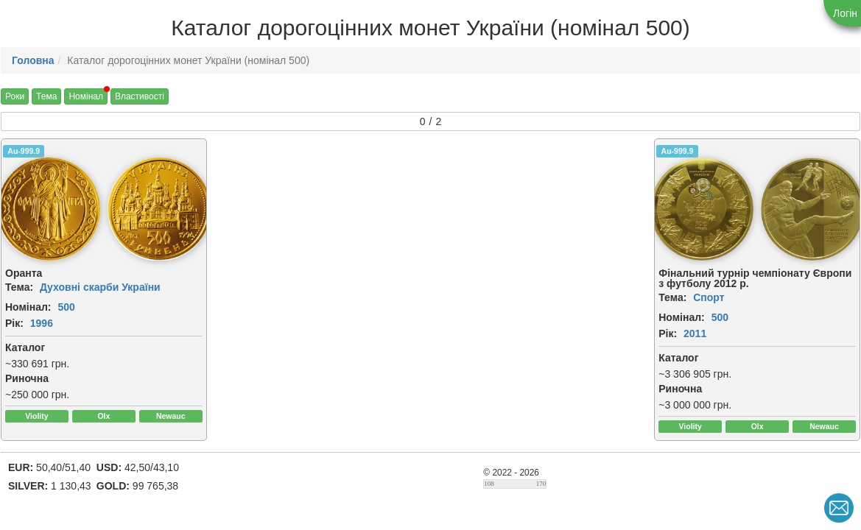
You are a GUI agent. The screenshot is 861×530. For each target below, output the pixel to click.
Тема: (19, 287)
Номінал (85, 96)
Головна (33, 60)
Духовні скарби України (100, 287)
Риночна (27, 378)
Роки (14, 96)
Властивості (139, 96)
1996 (41, 323)
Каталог (25, 347)
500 (65, 307)
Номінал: (28, 307)
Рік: (14, 323)
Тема (46, 96)
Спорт (708, 297)
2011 (694, 333)
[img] (159, 209)
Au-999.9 (23, 150)
